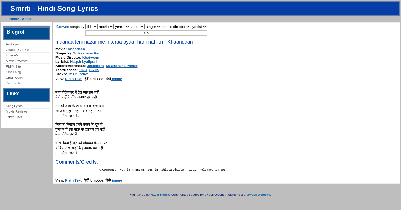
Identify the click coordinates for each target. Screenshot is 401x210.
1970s (94, 70)
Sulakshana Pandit (89, 53)
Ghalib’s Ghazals (18, 49)
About (27, 19)
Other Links (14, 117)
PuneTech (13, 83)
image (113, 79)
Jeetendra (95, 66)
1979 (83, 70)
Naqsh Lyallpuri (83, 61)
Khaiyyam (90, 57)
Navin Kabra (159, 195)
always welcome (259, 195)
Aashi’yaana (14, 44)
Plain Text (73, 79)
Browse (62, 27)
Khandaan (76, 49)
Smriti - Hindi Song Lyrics (54, 8)
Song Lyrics (14, 106)
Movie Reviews (16, 61)
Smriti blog (13, 72)
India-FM (12, 55)
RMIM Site (13, 66)
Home (14, 19)
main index (78, 74)
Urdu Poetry (14, 77)
